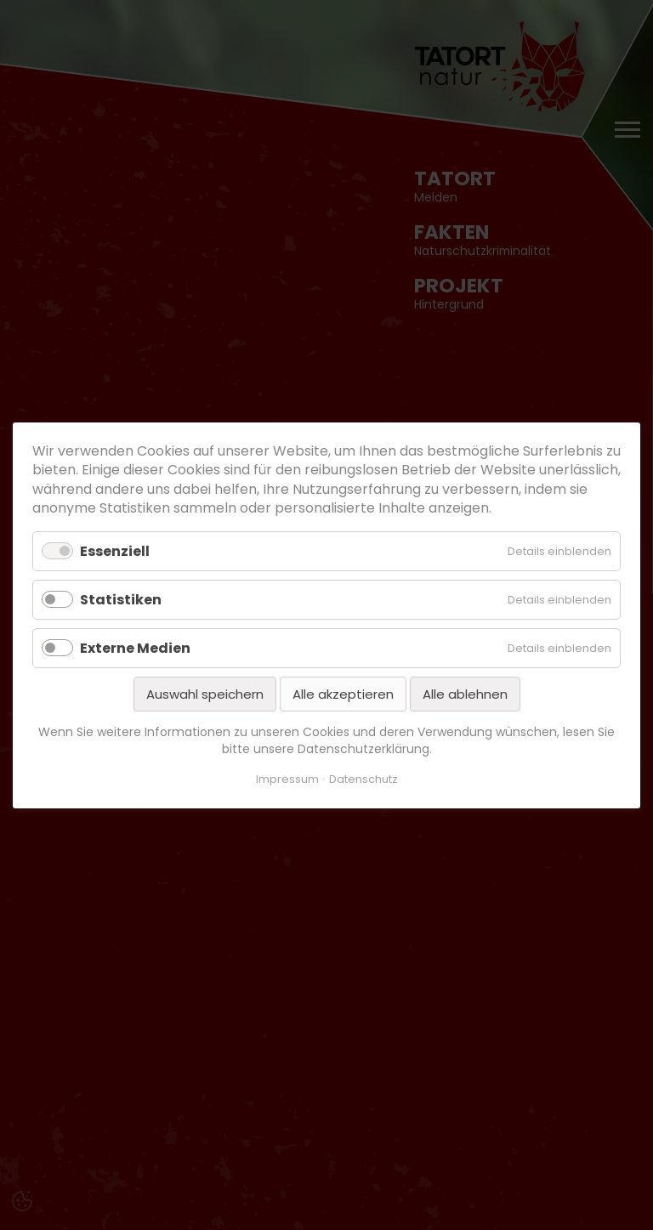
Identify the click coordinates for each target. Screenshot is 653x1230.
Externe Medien (135, 647)
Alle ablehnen (465, 694)
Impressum (287, 779)
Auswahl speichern (205, 694)
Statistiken (121, 599)
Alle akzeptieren (343, 694)
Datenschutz (363, 779)
